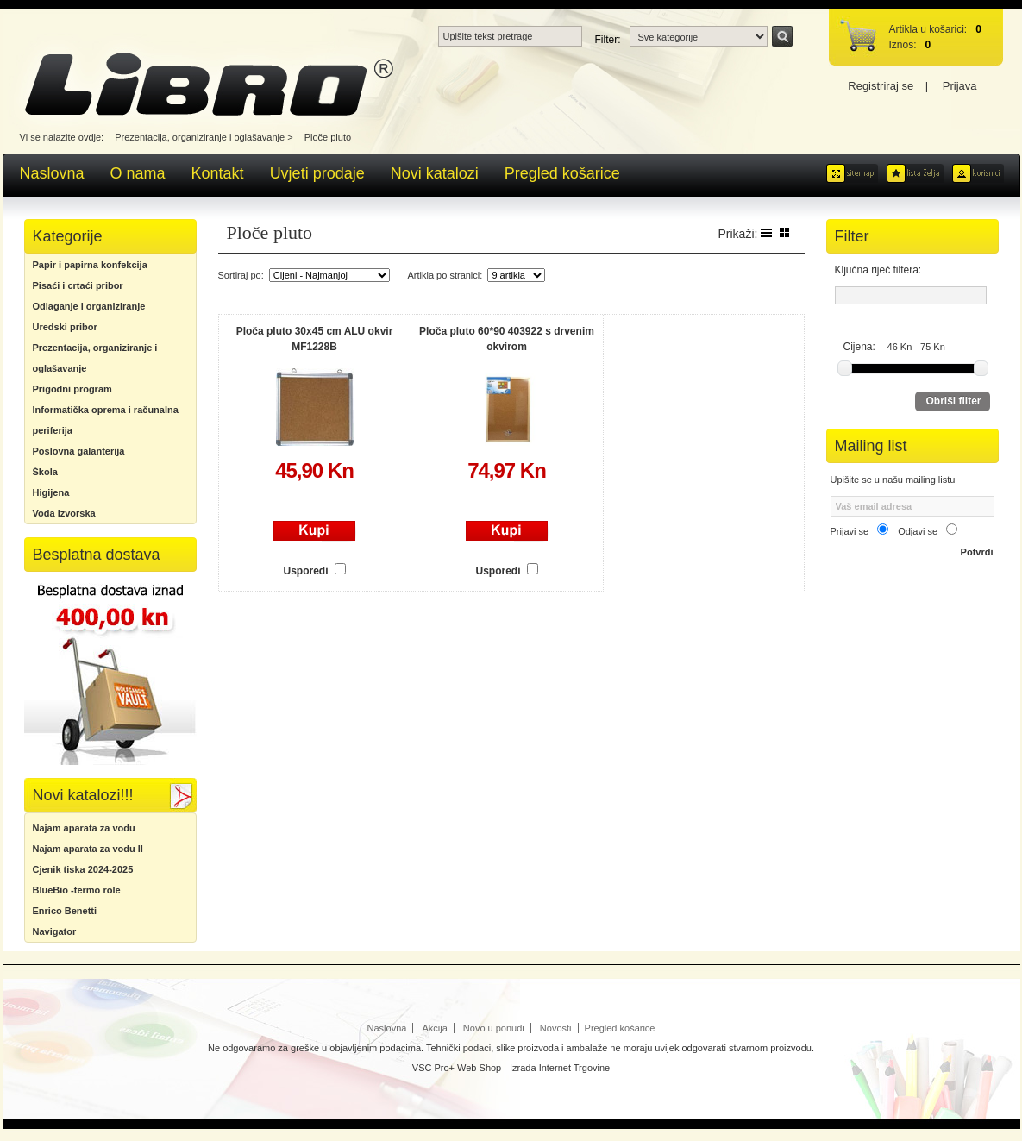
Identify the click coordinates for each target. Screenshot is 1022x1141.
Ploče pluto (327, 137)
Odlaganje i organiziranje (89, 306)
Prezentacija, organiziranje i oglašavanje (200, 137)
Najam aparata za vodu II (88, 848)
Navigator (55, 931)
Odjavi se (917, 531)
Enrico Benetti (65, 911)
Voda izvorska (64, 513)
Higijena (51, 492)
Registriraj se (880, 85)
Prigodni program (72, 389)
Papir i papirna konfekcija (90, 265)
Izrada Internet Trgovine (560, 1068)
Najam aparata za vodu (84, 828)
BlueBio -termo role (77, 890)
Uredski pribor (65, 327)
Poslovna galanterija (79, 451)
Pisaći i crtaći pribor (78, 285)
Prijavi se (850, 531)
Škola (45, 472)
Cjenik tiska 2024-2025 (83, 869)
